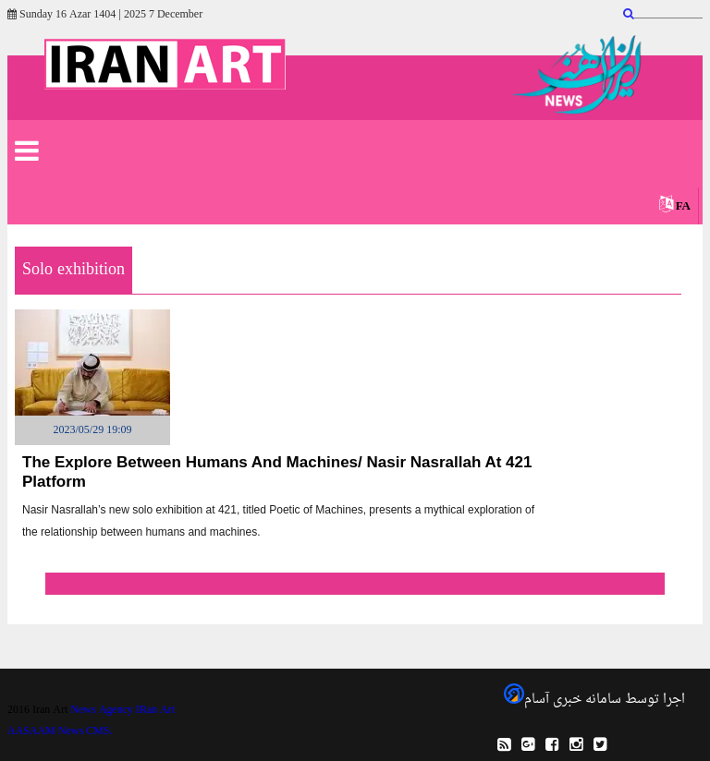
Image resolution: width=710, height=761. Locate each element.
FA (683, 206)
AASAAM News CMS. (60, 731)
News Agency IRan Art (122, 710)
